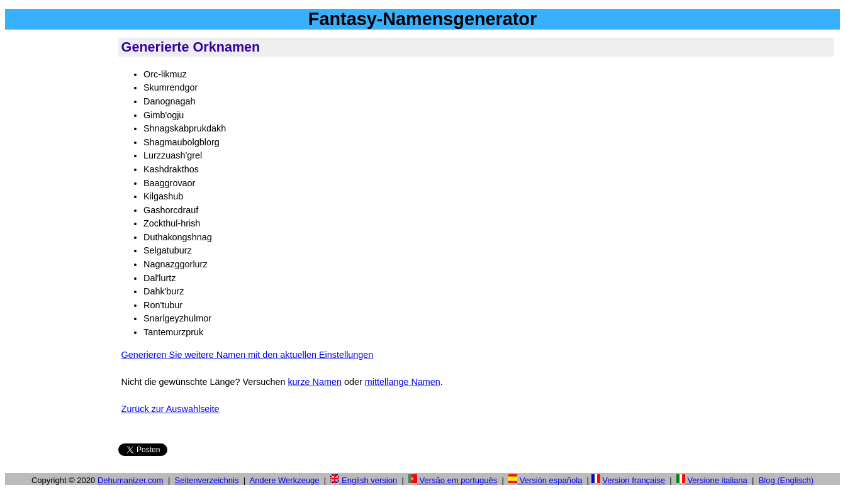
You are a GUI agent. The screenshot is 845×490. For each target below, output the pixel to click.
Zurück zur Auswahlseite (170, 409)
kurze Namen (315, 382)
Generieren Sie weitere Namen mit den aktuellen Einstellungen (247, 355)
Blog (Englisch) (786, 480)
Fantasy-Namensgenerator (422, 19)
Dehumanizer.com (131, 480)
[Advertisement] (59, 226)
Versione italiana (711, 480)
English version (363, 480)
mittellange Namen (402, 382)
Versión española (545, 480)
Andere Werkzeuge (285, 480)
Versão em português (452, 480)
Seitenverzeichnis (207, 480)
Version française (633, 480)
